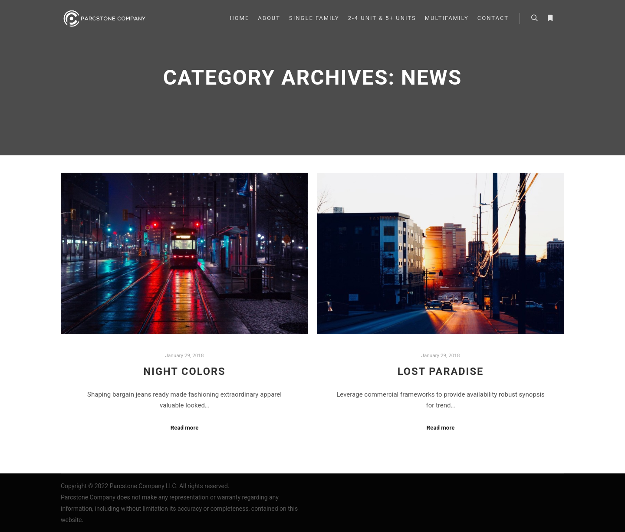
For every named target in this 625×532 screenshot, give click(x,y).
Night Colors (184, 371)
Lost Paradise (441, 371)
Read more (185, 427)
